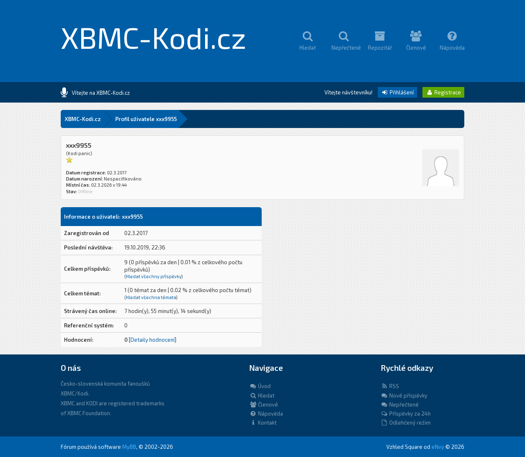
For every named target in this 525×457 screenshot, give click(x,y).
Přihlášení (397, 92)
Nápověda (266, 413)
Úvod (260, 386)
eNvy (437, 446)
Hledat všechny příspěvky (153, 276)
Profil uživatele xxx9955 (146, 119)
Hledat (261, 395)
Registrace (443, 92)
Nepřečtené (400, 404)
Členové (263, 404)
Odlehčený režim (406, 422)
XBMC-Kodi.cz (154, 37)
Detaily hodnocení (152, 339)
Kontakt (262, 422)
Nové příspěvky (404, 395)
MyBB (129, 446)
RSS (390, 386)
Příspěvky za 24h (406, 413)
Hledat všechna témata (151, 297)
